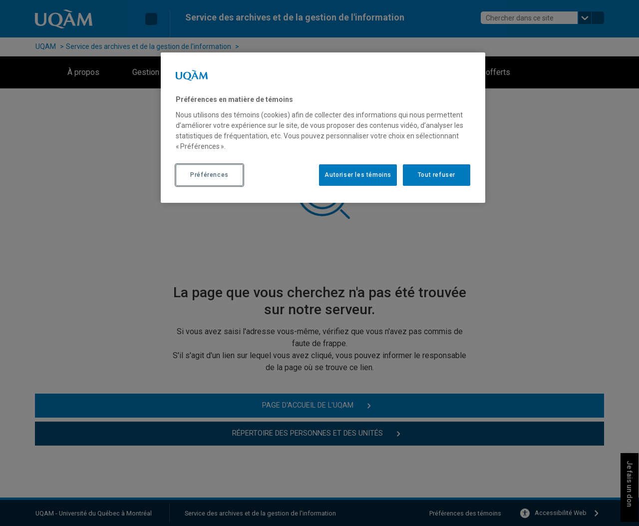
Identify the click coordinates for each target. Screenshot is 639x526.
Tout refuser (436, 174)
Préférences (209, 174)
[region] (323, 127)
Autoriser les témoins (357, 174)
